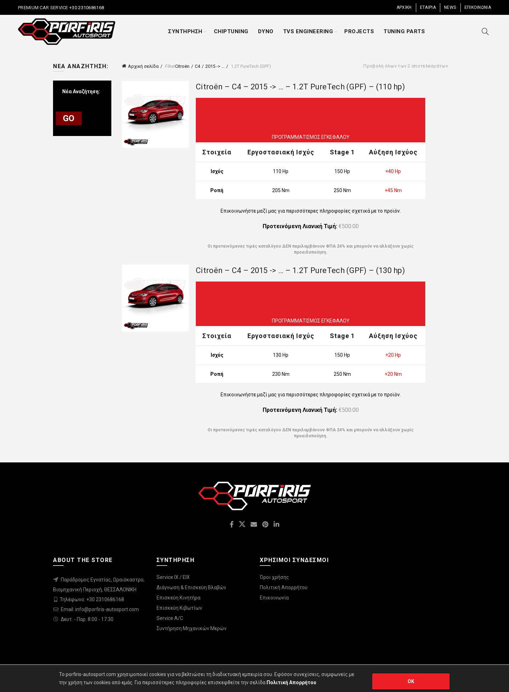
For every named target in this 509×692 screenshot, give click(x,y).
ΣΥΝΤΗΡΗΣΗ (185, 31)
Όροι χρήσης (274, 577)
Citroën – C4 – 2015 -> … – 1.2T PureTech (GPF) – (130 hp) (300, 270)
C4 (197, 66)
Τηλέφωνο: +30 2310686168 (92, 599)
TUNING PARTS (404, 31)
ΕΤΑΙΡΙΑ (428, 7)
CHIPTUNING (231, 31)
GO (69, 118)
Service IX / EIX (173, 577)
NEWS (450, 7)
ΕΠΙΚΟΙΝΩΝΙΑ (477, 7)
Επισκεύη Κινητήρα (178, 598)
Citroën (182, 66)
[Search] (485, 31)
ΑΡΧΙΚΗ (404, 7)
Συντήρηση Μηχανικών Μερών (192, 628)
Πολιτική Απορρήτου (284, 587)
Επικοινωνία (274, 598)
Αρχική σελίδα (143, 66)
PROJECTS (359, 31)
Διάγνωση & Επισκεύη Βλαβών (191, 587)
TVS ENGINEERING (308, 31)
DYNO (266, 31)
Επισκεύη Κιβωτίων (179, 608)
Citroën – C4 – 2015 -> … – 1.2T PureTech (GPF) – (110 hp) (300, 86)
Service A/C (170, 618)
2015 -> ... (214, 66)
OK (411, 681)
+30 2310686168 (86, 7)
